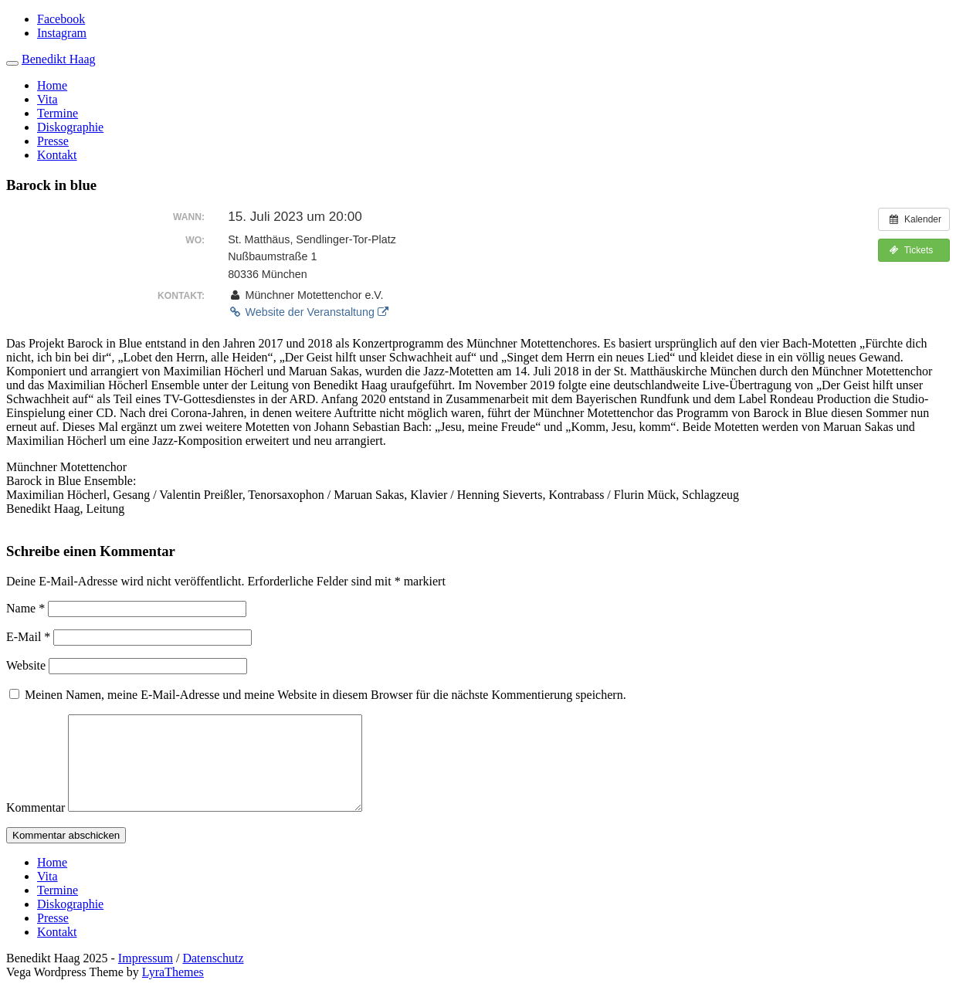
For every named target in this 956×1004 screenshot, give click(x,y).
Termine (57, 113)
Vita (47, 99)
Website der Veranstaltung (308, 312)
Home (52, 85)
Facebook (61, 18)
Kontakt (57, 154)
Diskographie (70, 127)
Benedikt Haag (59, 59)
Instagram (61, 32)
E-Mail (28, 636)
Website (26, 665)
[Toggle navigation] (12, 63)
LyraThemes (173, 990)
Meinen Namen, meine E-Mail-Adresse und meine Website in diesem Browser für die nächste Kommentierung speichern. (325, 694)
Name (25, 608)
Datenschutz (212, 976)
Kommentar (35, 826)
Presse (53, 141)
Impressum (145, 976)
